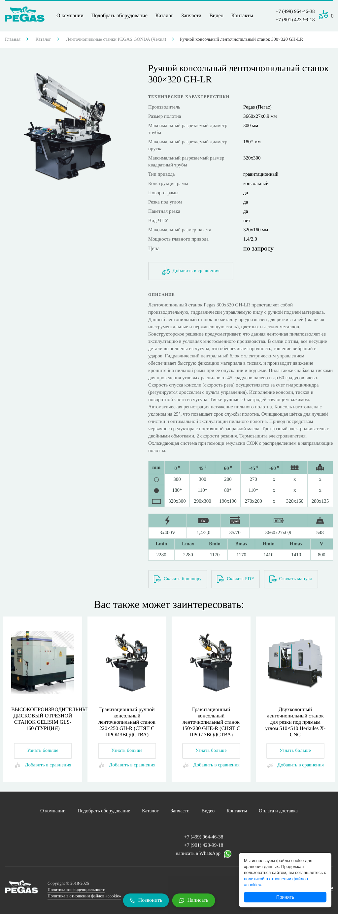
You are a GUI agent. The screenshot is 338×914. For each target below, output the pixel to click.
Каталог (164, 16)
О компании (70, 16)
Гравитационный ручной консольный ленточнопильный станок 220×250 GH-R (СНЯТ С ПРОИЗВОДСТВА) (126, 722)
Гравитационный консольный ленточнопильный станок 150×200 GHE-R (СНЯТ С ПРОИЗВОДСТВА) (211, 722)
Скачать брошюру (178, 579)
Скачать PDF (235, 579)
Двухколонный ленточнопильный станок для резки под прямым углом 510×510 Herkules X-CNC (295, 722)
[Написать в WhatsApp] (193, 900)
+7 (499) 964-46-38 (295, 11)
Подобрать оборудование (119, 16)
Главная (12, 39)
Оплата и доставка (278, 813)
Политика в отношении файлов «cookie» (84, 898)
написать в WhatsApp (204, 856)
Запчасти (191, 16)
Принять (285, 897)
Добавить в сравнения (191, 271)
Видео (216, 16)
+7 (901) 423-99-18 (295, 20)
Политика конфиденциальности (76, 892)
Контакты (242, 16)
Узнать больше (42, 750)
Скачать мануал (291, 579)
